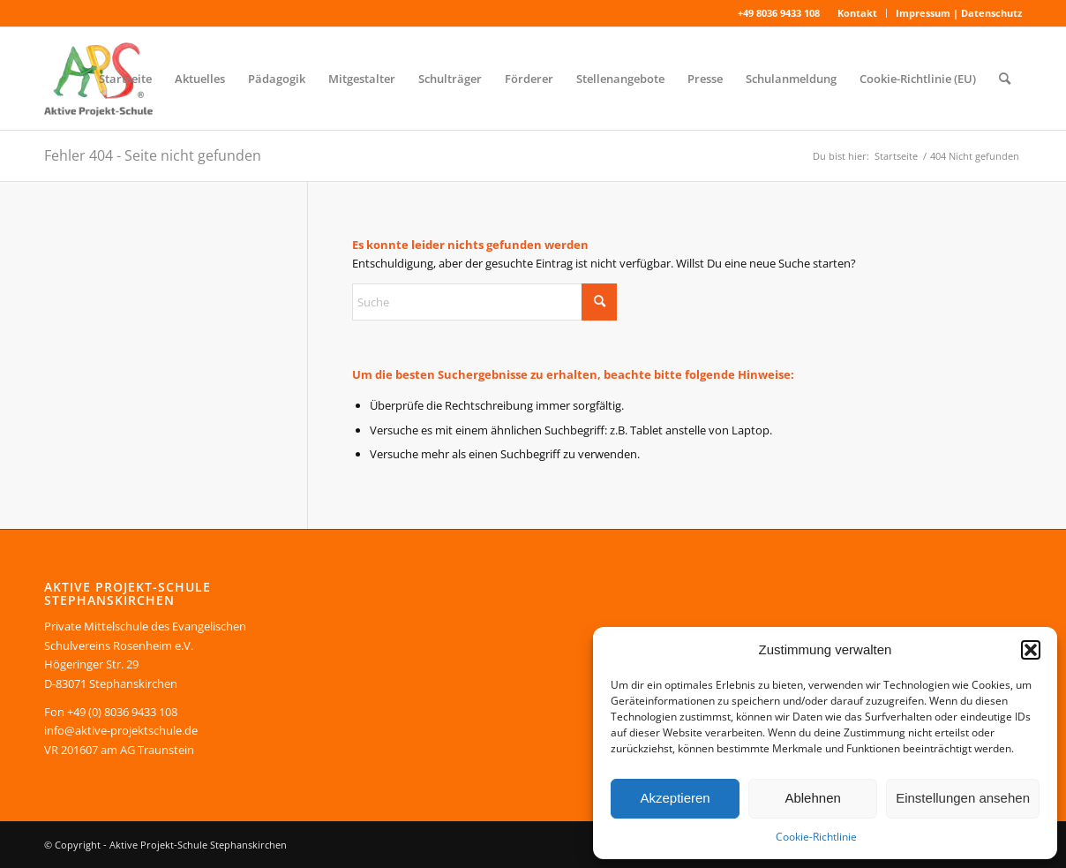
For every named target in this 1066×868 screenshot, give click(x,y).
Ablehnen (812, 797)
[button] (1031, 650)
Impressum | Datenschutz (959, 12)
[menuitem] (858, 13)
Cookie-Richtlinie (816, 836)
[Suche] (1004, 78)
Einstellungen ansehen (963, 797)
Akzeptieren (674, 797)
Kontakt (857, 12)
